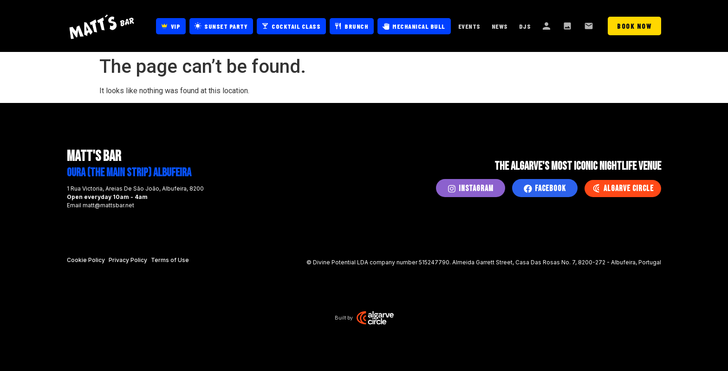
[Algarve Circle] (596, 188)
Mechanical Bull (418, 26)
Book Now (634, 26)
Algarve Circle (629, 188)
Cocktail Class (296, 26)
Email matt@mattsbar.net (100, 205)
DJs (525, 26)
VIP (176, 26)
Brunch (356, 26)
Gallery (568, 26)
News (500, 26)
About (547, 26)
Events (469, 26)
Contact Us (589, 26)
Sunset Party (225, 26)
